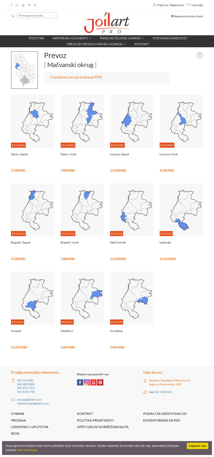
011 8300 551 (163, 392)
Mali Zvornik (117, 242)
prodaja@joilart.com (29, 399)
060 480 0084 (26, 384)
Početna (36, 38)
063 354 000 (25, 380)
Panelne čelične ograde (122, 38)
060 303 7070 (26, 388)
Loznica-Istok (168, 154)
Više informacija (27, 450)
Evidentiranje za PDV (161, 420)
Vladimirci (67, 331)
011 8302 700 (26, 391)
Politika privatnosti (95, 420)
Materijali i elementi (72, 38)
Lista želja (195, 5)
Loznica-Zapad (119, 154)
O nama (17, 413)
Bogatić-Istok (69, 242)
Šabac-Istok (68, 154)
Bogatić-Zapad (20, 242)
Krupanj (16, 331)
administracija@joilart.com (33, 403)
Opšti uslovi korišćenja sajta (103, 427)
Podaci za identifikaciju (164, 413)
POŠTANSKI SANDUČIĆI (170, 38)
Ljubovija (165, 242)
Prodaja (18, 420)
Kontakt (141, 44)
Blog (15, 433)
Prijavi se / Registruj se (168, 5)
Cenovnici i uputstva (29, 427)
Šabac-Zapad (19, 154)
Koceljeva (116, 331)
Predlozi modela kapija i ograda (96, 44)
